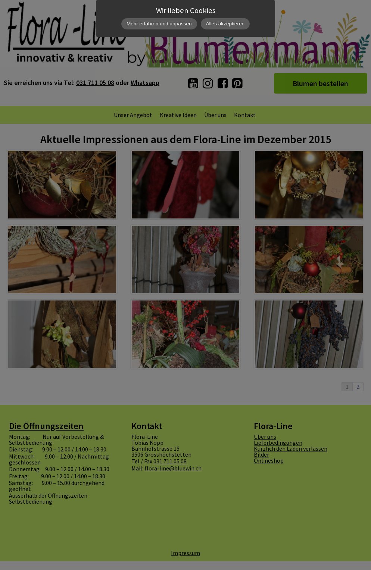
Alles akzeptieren (225, 23)
